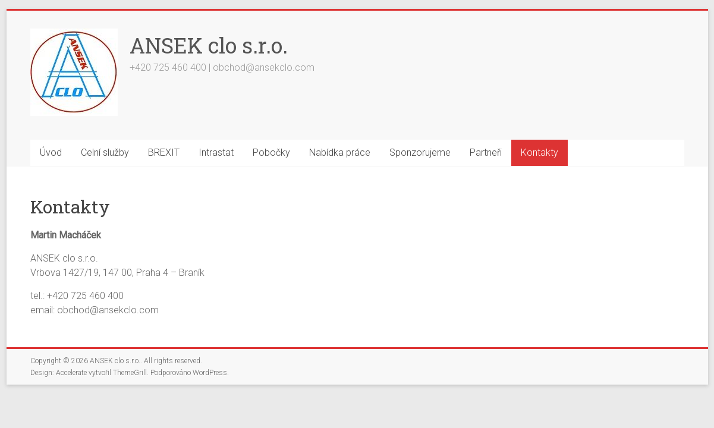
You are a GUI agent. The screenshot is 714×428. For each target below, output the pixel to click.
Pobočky (271, 152)
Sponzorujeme (420, 152)
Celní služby (105, 152)
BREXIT (164, 152)
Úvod (51, 152)
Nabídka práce (339, 152)
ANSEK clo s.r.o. (209, 45)
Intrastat (216, 152)
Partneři (486, 152)
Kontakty (539, 152)
